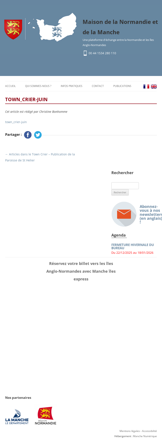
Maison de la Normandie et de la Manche (120, 27)
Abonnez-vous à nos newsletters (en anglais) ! (134, 214)
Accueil (10, 86)
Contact (98, 86)
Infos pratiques (71, 86)
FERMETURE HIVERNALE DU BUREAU (132, 246)
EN (154, 86)
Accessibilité (149, 431)
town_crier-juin (16, 122)
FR (146, 86)
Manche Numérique (145, 436)
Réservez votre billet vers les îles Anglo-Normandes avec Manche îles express (81, 271)
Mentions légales (130, 431)
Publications (122, 86)
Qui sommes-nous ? (38, 86)
